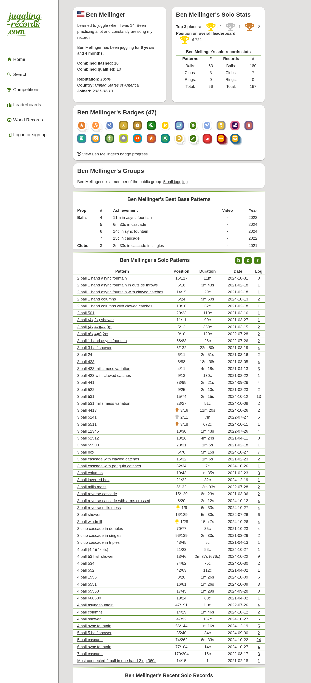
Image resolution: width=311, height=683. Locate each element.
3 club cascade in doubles (110, 435)
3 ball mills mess (102, 400)
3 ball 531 (97, 324)
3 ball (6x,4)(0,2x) (103, 272)
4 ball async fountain (105, 499)
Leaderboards (19, 79)
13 (287, 324)
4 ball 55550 (99, 487)
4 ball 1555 (98, 476)
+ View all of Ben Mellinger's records (190, 632)
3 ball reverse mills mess (109, 417)
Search (13, 56)
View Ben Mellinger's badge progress (120, 119)
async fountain (143, 173)
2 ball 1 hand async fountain (111, 225)
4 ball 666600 (100, 493)
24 (287, 528)
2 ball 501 (97, 254)
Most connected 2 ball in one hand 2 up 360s (124, 546)
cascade (143, 179)
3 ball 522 (97, 318)
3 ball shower (100, 423)
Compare (97, 643)
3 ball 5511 (98, 347)
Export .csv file (101, 656)
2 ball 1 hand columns (107, 243)
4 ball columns (101, 505)
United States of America (124, 60)
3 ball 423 (97, 295)
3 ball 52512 (99, 359)
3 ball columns (101, 388)
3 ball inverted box (104, 394)
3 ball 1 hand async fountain (111, 278)
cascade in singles (151, 197)
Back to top (190, 670)
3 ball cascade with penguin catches (117, 382)
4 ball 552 (97, 470)
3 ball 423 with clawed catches (113, 307)
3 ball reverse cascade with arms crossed (121, 412)
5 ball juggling (175, 143)
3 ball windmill (100, 429)
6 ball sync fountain (104, 534)
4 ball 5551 (98, 482)
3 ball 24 (96, 289)
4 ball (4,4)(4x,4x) (103, 452)
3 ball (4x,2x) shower (106, 260)
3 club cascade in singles (109, 441)
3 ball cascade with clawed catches (117, 377)
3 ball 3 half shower (105, 283)
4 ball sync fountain (104, 517)
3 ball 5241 (98, 342)
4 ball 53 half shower (106, 458)
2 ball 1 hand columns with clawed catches (122, 248)
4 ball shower (100, 511)
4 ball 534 (97, 464)
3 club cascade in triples (108, 447)
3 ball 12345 (99, 353)
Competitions (18, 68)
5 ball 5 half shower (105, 522)
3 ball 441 (97, 313)
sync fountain (141, 185)
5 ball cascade (101, 528)
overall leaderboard (232, 26)
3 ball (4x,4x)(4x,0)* (105, 266)
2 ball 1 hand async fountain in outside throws (125, 231)
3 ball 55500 (99, 365)
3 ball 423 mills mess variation (113, 301)
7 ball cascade (101, 540)
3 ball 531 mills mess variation (113, 330)
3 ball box (97, 371)
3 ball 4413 (98, 336)
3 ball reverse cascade (107, 406)
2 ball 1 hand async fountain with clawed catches (127, 237)
